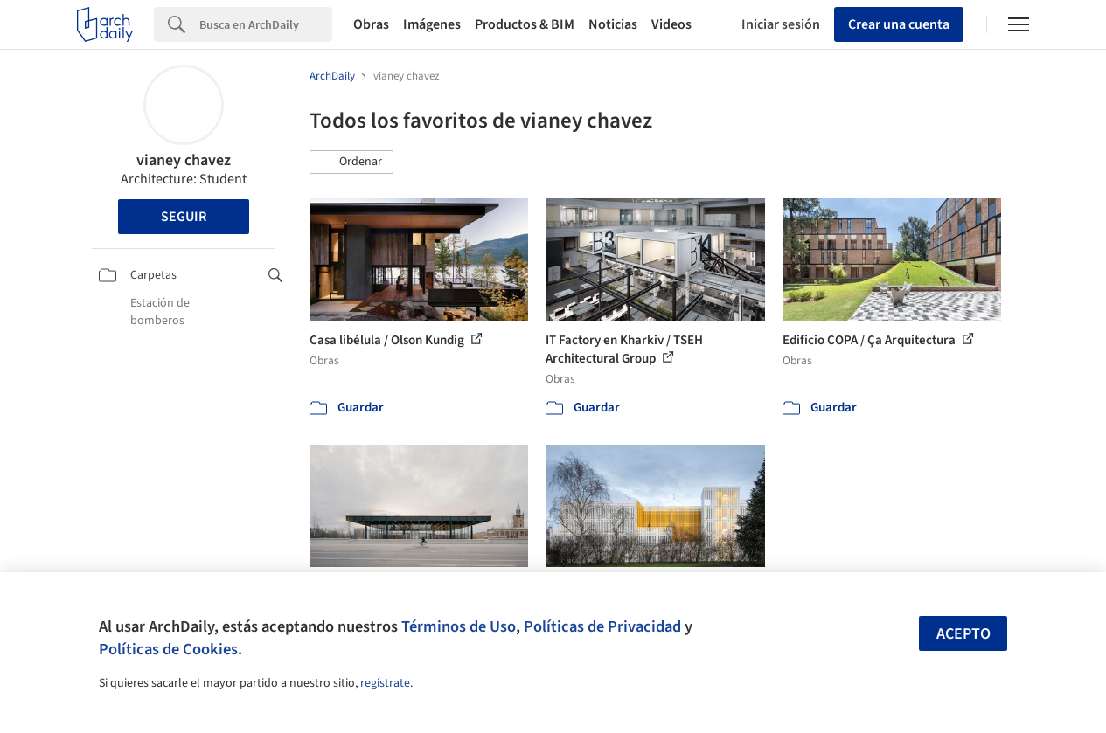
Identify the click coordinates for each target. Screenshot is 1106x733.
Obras (371, 24)
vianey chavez (183, 160)
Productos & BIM (524, 24)
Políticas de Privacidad (602, 626)
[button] (351, 162)
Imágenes (432, 24)
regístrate (385, 683)
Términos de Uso (458, 626)
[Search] (265, 24)
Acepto (963, 634)
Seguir (183, 216)
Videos (671, 24)
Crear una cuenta (898, 24)
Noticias (612, 24)
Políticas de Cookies (168, 649)
